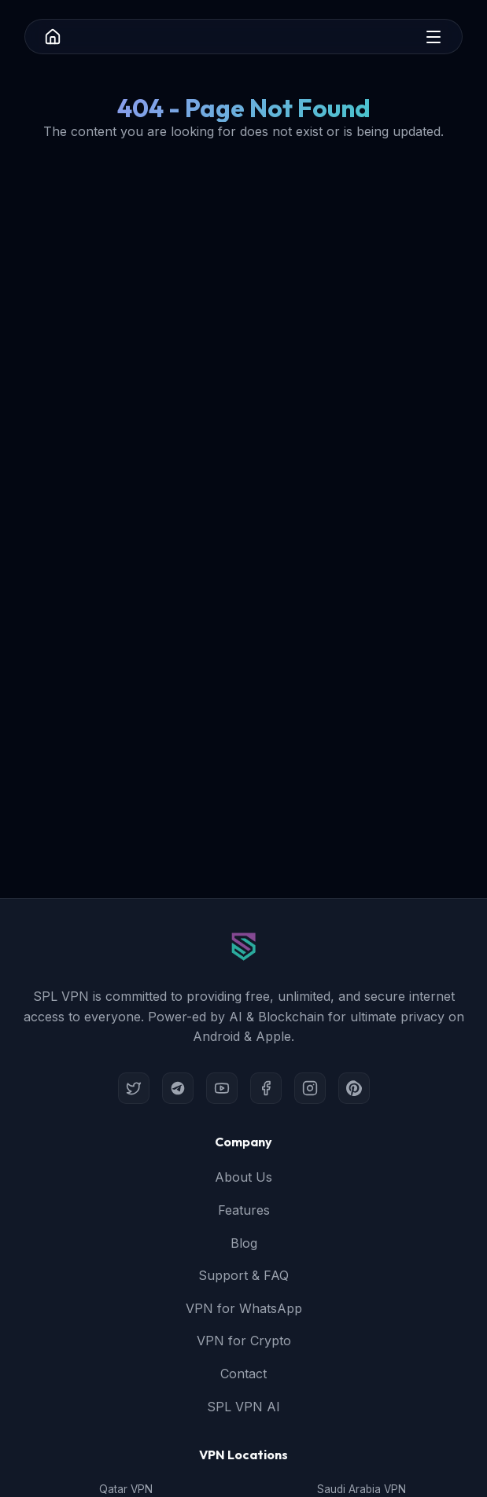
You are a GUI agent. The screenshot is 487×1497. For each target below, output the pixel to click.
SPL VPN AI (243, 1406)
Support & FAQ (243, 1275)
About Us (243, 1177)
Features (244, 1210)
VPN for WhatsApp (244, 1308)
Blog (244, 1243)
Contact (243, 1373)
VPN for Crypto (244, 1340)
